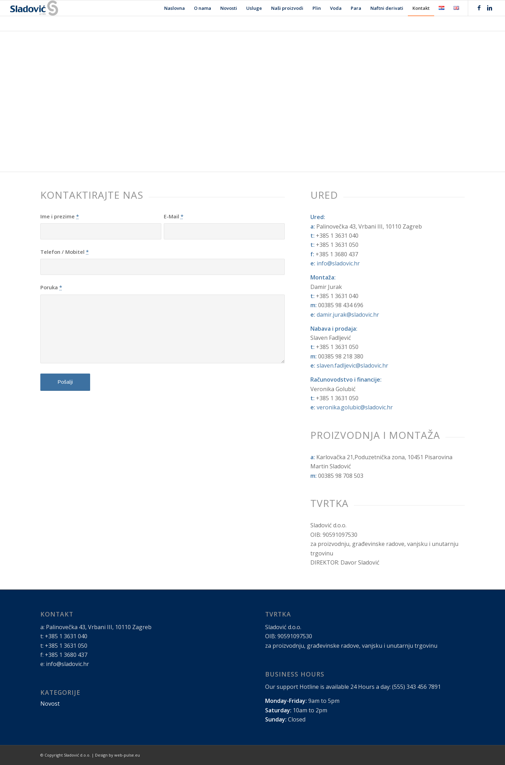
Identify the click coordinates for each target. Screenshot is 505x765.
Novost (50, 703)
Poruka (51, 287)
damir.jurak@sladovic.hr (348, 314)
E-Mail (173, 216)
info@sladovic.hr (338, 263)
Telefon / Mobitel (64, 251)
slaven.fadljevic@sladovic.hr (352, 365)
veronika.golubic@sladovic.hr (355, 407)
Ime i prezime (59, 216)
